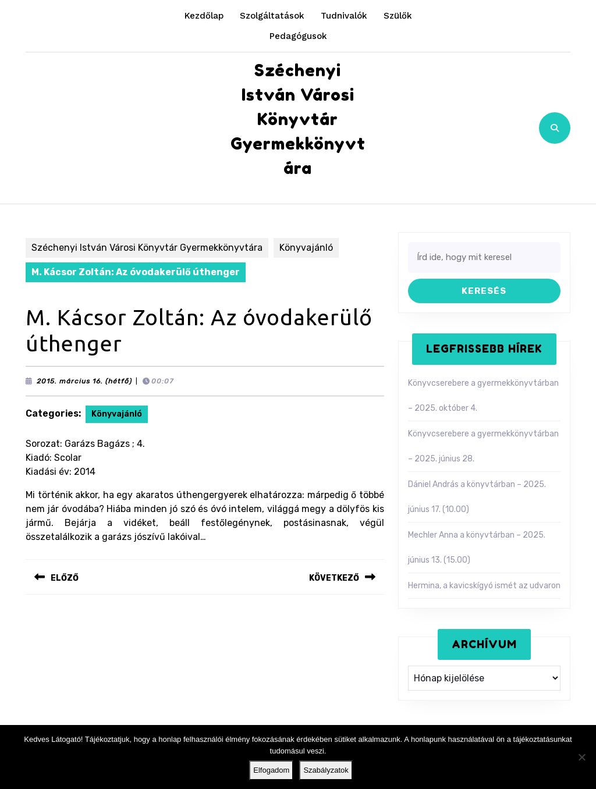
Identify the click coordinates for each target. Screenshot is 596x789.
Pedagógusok (298, 36)
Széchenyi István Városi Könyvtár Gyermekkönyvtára (298, 119)
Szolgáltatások (272, 15)
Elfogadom (271, 770)
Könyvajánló (306, 247)
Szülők (398, 15)
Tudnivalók (344, 15)
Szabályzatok (325, 770)
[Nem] (581, 757)
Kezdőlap (204, 15)
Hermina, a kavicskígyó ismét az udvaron (484, 586)
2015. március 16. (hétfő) (84, 381)
